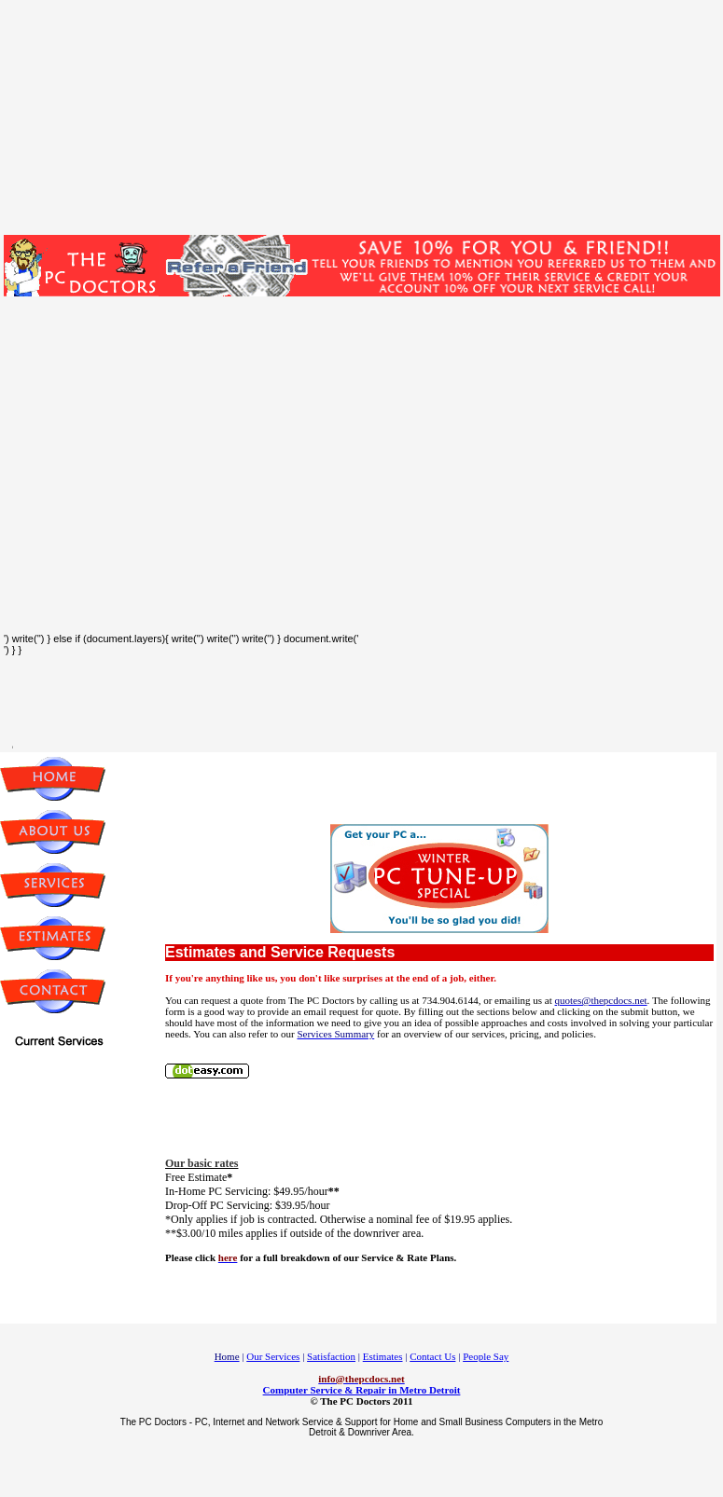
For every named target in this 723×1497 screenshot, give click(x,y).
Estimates (383, 1356)
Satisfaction (331, 1356)
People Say (485, 1356)
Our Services (272, 1356)
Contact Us (432, 1356)
